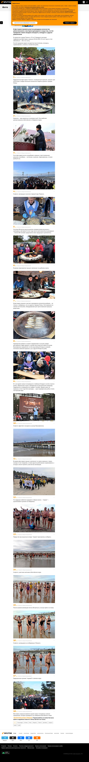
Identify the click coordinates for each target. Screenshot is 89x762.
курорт (15, 725)
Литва (30, 722)
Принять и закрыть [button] (69, 22)
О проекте (3, 746)
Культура (56, 733)
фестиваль (45, 722)
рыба (19, 725)
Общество (35, 722)
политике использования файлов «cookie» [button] (34, 7)
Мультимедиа (20, 722)
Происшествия (49, 733)
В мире (20, 733)
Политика (26, 733)
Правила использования (40, 746)
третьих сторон (34, 8)
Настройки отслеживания (41, 747)
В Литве (25, 722)
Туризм (62, 733)
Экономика (40, 733)
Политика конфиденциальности (26, 746)
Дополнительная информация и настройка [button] (25, 22)
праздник (50, 722)
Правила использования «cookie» (55, 746)
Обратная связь (30, 747)
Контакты (15, 746)
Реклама (10, 746)
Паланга (39, 722)
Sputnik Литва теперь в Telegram (23, 718)
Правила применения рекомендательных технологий (13, 747)
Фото (15, 722)
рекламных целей (69, 11)
